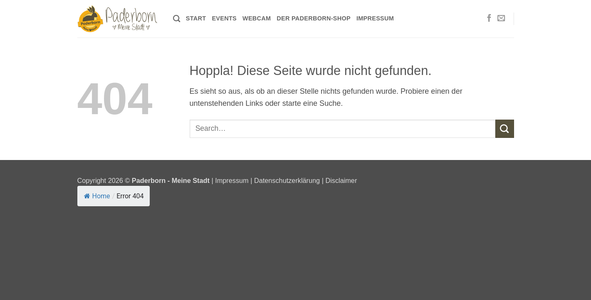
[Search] (176, 19)
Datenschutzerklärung (287, 180)
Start (196, 18)
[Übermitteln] (504, 129)
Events (224, 18)
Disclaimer (341, 180)
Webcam (256, 18)
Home (97, 196)
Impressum (375, 18)
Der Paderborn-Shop (314, 18)
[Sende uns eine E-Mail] (501, 18)
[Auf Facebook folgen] (489, 18)
